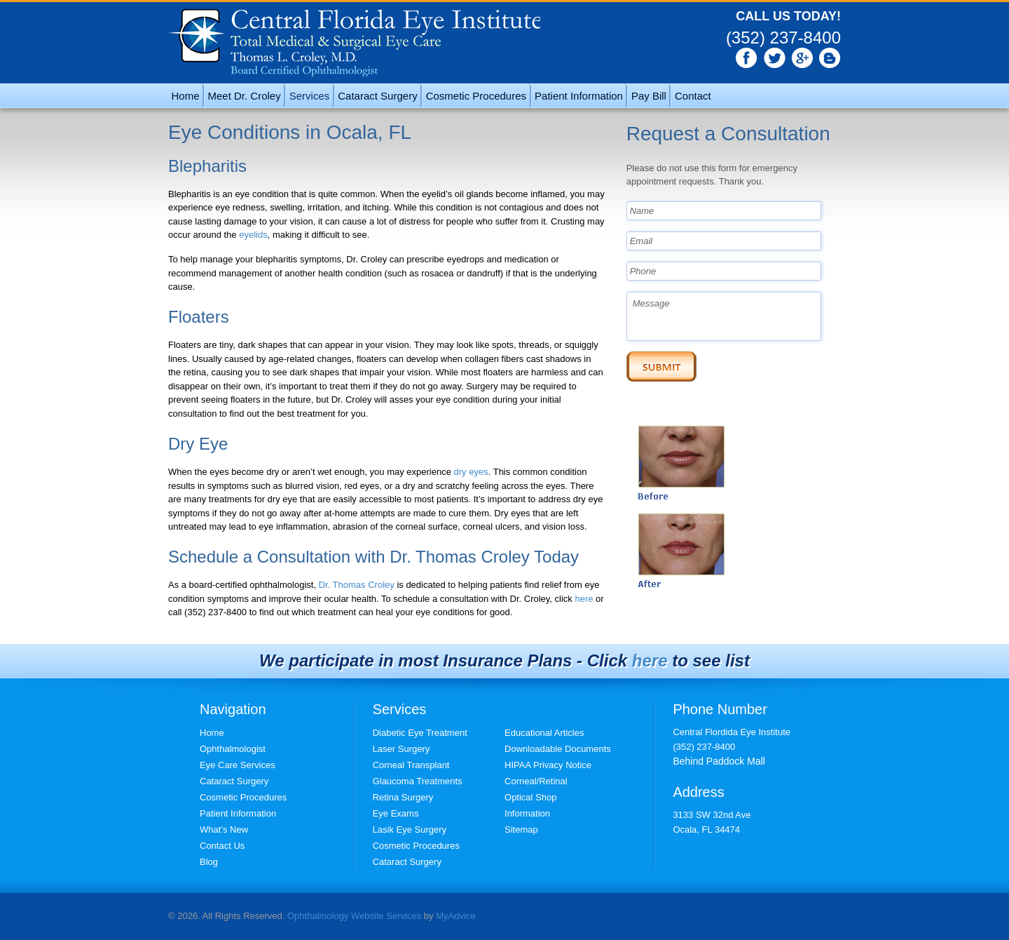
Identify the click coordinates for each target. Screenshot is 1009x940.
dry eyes (471, 471)
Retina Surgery (403, 797)
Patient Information (579, 96)
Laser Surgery (401, 749)
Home (186, 96)
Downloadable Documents (557, 749)
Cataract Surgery (377, 96)
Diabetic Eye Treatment (420, 732)
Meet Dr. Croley (244, 96)
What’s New (224, 829)
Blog (209, 862)
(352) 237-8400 (783, 37)
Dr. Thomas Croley (356, 584)
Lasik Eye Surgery (410, 829)
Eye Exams (396, 813)
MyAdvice (455, 916)
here (584, 598)
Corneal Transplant (411, 765)
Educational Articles (544, 732)
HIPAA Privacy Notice (547, 765)
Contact (693, 96)
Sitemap (521, 829)
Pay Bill (648, 96)
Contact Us (222, 845)
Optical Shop (530, 797)
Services (309, 96)
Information (527, 813)
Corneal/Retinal (536, 781)
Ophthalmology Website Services (354, 916)
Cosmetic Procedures (476, 96)
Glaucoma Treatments (417, 781)
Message (724, 316)
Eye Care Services (237, 765)
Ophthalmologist (233, 749)
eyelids (253, 234)
